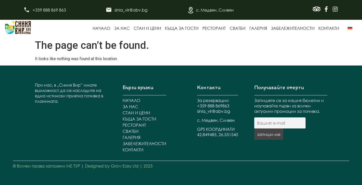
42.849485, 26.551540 (217, 134)
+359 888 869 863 (49, 10)
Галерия (258, 28)
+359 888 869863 (213, 105)
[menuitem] (350, 28)
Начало (101, 28)
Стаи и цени (147, 28)
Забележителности (293, 28)
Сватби (238, 28)
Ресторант (214, 28)
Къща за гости (182, 28)
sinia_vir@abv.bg (131, 10)
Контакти (328, 28)
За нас (122, 28)
